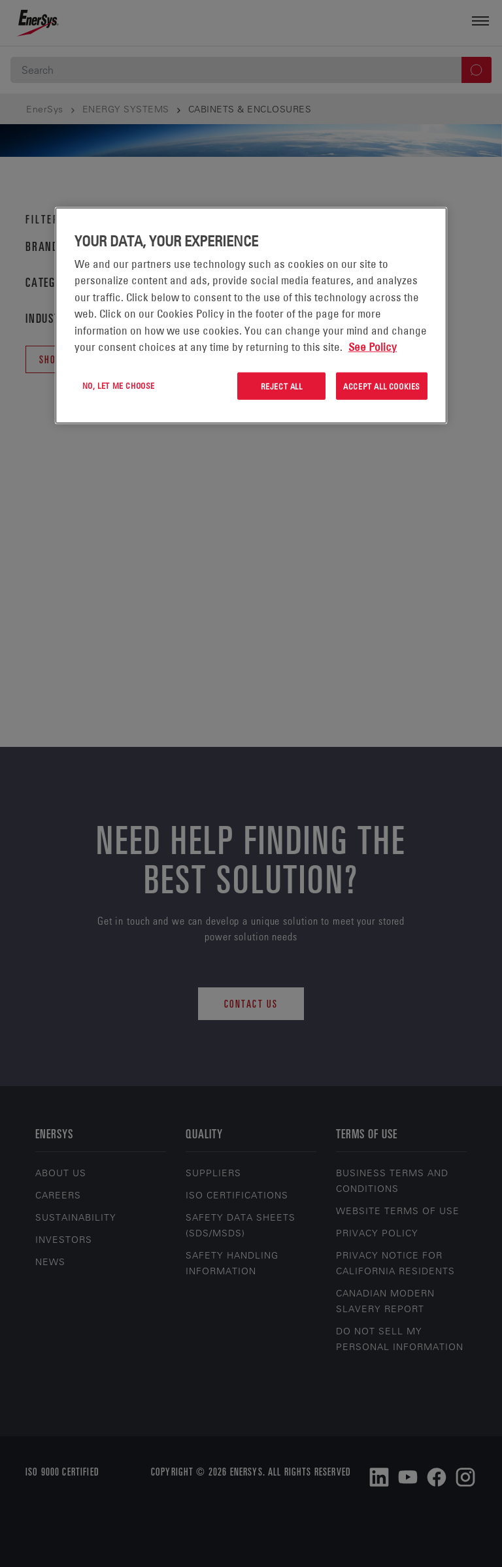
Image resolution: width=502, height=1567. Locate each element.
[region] (251, 315)
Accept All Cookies (381, 385)
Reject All (282, 385)
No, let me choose (118, 385)
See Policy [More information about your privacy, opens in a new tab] (372, 347)
